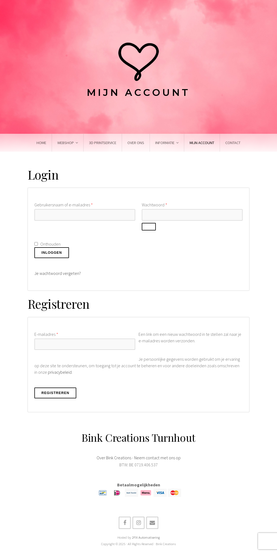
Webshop (65, 142)
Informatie (164, 142)
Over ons (135, 142)
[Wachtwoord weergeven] (149, 226)
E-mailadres (46, 334)
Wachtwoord (154, 204)
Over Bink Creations (114, 457)
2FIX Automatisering (146, 537)
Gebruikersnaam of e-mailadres (63, 204)
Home (41, 142)
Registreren (55, 392)
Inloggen (51, 253)
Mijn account (202, 142)
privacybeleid (60, 372)
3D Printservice (102, 142)
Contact (232, 142)
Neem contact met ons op (157, 457)
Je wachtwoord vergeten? (57, 273)
